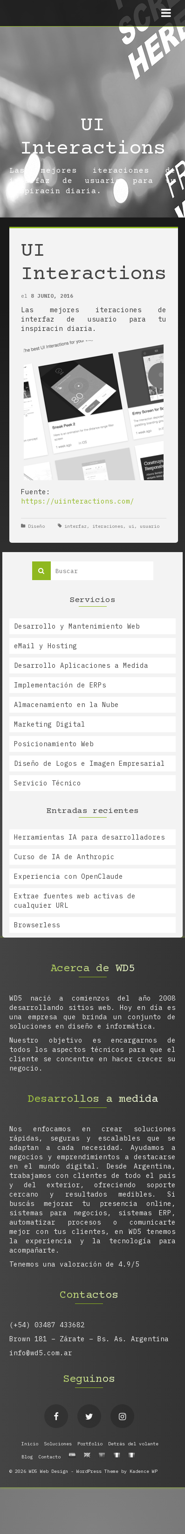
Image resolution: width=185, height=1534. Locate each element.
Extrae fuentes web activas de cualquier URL (75, 901)
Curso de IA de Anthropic (64, 857)
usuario (149, 526)
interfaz (75, 526)
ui (131, 526)
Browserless (37, 925)
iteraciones (107, 526)
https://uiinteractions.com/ (77, 501)
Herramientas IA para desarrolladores (89, 837)
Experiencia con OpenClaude (68, 876)
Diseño (36, 526)
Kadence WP (144, 1471)
